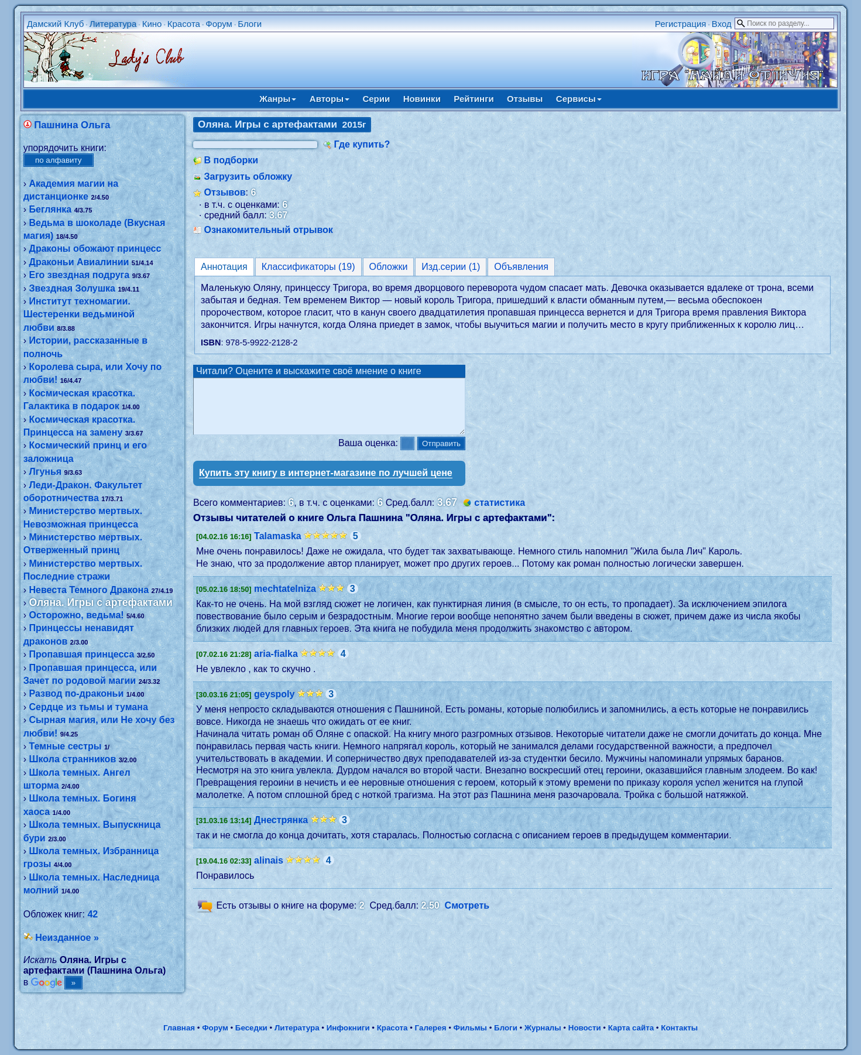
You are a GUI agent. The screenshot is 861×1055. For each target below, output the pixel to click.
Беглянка (50, 209)
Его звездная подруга (79, 275)
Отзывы (525, 99)
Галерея (431, 1027)
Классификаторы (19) (308, 267)
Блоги (250, 24)
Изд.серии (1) (450, 267)
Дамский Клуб (55, 24)
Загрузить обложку (248, 176)
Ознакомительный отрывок (268, 230)
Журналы (542, 1027)
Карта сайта (631, 1027)
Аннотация (224, 267)
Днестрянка (281, 830)
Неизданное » (67, 938)
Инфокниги (348, 1027)
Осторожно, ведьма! (76, 615)
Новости (584, 1027)
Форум (218, 24)
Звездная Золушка (72, 288)
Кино (152, 24)
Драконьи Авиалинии (79, 262)
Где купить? (362, 144)
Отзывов (224, 192)
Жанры (277, 99)
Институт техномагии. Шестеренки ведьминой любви (79, 314)
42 (92, 914)
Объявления (521, 267)
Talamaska (277, 547)
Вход (722, 24)
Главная (179, 1027)
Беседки (251, 1027)
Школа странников (72, 759)
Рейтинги (473, 99)
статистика (499, 513)
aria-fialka (276, 664)
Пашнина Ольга (72, 125)
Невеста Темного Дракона (89, 590)
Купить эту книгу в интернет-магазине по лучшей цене (325, 483)
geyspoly (274, 705)
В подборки (231, 160)
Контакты (679, 1027)
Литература (113, 24)
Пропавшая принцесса (81, 654)
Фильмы (470, 1027)
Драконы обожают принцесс (95, 249)
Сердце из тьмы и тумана (88, 707)
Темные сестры (65, 746)
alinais (268, 871)
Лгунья (45, 472)
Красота (183, 24)
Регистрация (680, 24)
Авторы (329, 99)
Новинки (422, 99)
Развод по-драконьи (76, 693)
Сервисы (579, 99)
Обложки (388, 267)
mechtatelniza (285, 599)
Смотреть (467, 916)
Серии (376, 99)
